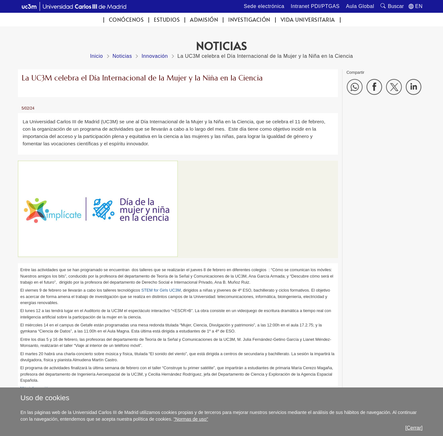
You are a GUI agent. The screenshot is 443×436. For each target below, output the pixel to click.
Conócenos (126, 19)
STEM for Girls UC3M (161, 290)
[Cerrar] (414, 428)
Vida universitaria (308, 19)
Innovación (154, 56)
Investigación (249, 19)
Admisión (204, 19)
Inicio (96, 56)
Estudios (167, 19)
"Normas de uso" (191, 419)
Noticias (122, 56)
